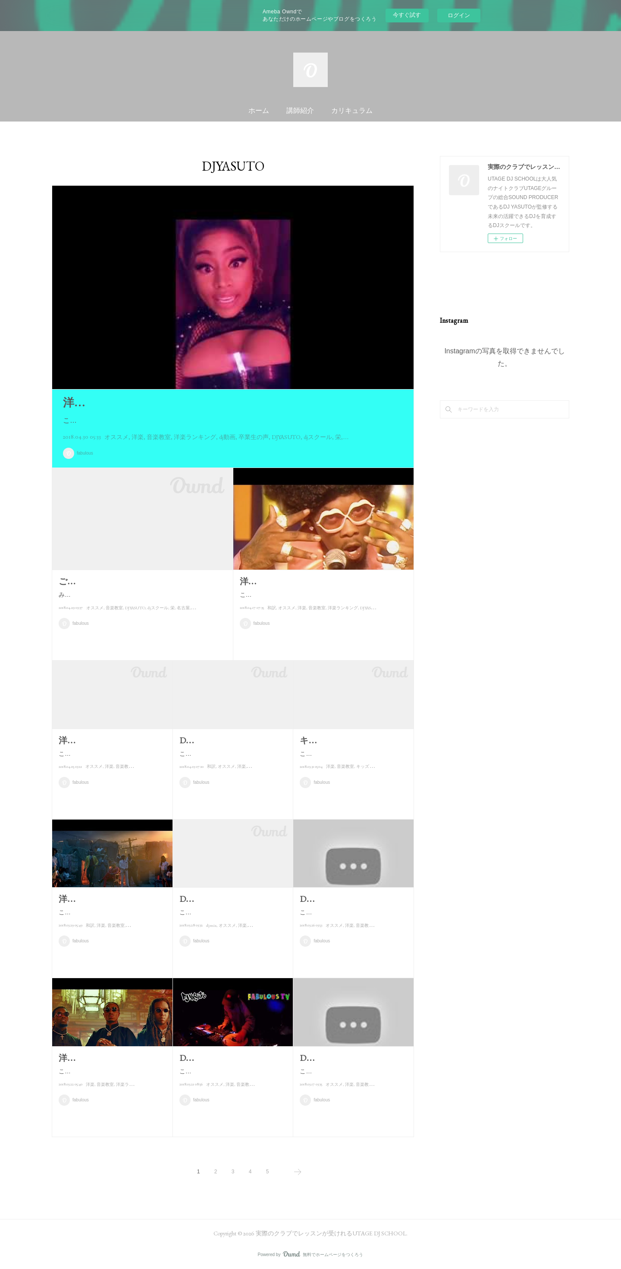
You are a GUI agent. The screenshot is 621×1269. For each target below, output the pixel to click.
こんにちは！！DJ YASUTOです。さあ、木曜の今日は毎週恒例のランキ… (110, 917)
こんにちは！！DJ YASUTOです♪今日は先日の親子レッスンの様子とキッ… (351, 773)
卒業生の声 (253, 437)
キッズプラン (369, 791)
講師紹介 (300, 110)
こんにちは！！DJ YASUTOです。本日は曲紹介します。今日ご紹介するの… (352, 931)
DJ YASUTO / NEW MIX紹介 (232, 898)
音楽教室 (159, 437)
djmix (211, 936)
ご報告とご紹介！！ (97, 581)
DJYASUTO (286, 437)
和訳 (271, 618)
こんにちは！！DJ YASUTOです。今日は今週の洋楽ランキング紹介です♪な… (111, 759)
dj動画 (227, 437)
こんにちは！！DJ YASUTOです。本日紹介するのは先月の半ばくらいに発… (232, 773)
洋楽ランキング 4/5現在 (104, 740)
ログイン (459, 15)
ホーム (258, 110)
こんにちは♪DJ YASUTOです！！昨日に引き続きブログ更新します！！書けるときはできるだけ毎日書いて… (232, 420)
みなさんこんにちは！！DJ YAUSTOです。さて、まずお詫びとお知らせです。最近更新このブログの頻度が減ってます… (142, 600)
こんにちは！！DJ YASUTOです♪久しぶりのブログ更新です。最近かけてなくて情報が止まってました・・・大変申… (321, 600)
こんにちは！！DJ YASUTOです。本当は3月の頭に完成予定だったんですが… (232, 917)
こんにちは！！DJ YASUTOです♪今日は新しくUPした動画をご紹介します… (231, 1076)
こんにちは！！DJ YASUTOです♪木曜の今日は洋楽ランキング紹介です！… (110, 1076)
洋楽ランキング (195, 437)
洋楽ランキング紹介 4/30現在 (136, 402)
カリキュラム (352, 110)
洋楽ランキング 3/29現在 (105, 898)
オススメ (116, 437)
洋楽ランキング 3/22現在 (105, 1057)
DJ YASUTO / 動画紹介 (221, 1057)
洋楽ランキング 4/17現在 (286, 581)
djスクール (318, 437)
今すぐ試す (407, 15)
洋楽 (138, 437)
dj (193, 618)
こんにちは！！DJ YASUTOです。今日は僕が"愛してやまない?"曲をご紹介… (352, 1090)
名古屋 (183, 618)
